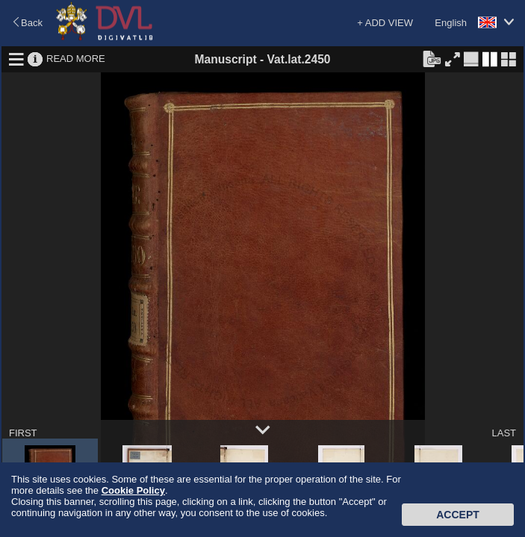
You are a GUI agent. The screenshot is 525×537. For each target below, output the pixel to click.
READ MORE (75, 58)
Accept (457, 515)
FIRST (23, 433)
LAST (503, 433)
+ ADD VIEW (385, 22)
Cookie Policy (133, 490)
